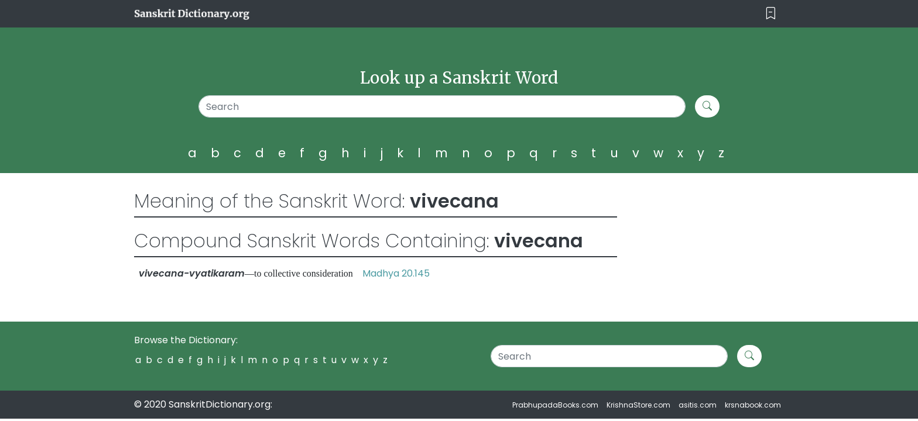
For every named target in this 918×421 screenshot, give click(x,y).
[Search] (442, 106)
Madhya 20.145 (396, 273)
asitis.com (698, 405)
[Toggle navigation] (771, 13)
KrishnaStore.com (638, 405)
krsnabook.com (753, 405)
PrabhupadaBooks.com (555, 405)
